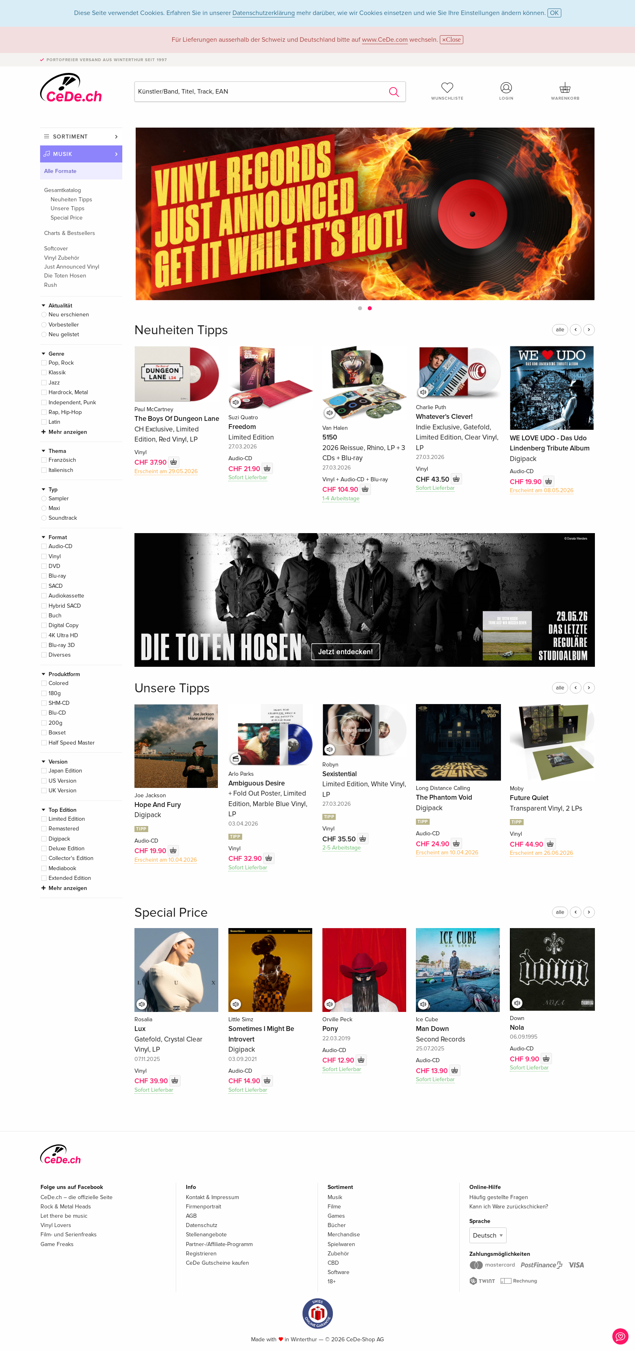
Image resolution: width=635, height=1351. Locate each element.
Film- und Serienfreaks (68, 1234)
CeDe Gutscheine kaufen (217, 1262)
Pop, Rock (61, 362)
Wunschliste (447, 91)
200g (55, 722)
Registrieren (201, 1253)
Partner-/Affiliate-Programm (219, 1244)
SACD (56, 586)
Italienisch (61, 470)
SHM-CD (59, 703)
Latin (54, 421)
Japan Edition (65, 770)
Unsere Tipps (68, 208)
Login (506, 91)
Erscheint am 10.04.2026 (165, 859)
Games (336, 1215)
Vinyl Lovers (55, 1225)
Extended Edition (70, 878)
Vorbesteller (64, 324)
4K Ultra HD (63, 635)
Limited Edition (67, 818)
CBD (333, 1262)
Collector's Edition (71, 858)
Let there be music (63, 1215)
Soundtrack (63, 517)
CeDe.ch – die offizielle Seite (76, 1197)
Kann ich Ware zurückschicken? (508, 1206)
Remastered (64, 828)
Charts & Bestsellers (69, 233)
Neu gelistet (64, 334)
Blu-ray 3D (62, 645)
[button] (360, 308)
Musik (62, 154)
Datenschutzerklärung (263, 13)
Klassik (57, 372)
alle (560, 330)
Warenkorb (565, 91)
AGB (191, 1215)
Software (338, 1272)
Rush (50, 285)
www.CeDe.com (385, 40)
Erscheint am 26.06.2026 (541, 852)
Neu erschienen (69, 314)
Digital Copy (64, 625)
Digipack (59, 838)
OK (554, 13)
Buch (55, 615)
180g (55, 693)
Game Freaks (57, 1244)
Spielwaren (341, 1244)
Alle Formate (60, 171)
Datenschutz (201, 1225)
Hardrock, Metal (68, 392)
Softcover (56, 248)
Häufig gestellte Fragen (498, 1197)
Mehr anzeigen (68, 432)
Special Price (67, 217)
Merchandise (344, 1234)
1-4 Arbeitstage (341, 498)
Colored (58, 683)
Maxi (54, 508)
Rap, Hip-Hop (65, 412)
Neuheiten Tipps (71, 199)
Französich (62, 460)
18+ (332, 1281)
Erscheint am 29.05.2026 (166, 471)
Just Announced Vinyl (71, 266)
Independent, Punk (72, 402)
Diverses (60, 654)
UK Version (63, 790)
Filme (334, 1206)
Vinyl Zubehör (61, 257)
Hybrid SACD (65, 605)
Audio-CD (60, 546)
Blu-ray (57, 575)
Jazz (54, 382)
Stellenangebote (206, 1234)
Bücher (337, 1225)
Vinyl (55, 556)
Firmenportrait (203, 1206)
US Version (63, 780)
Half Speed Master (72, 742)
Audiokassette (66, 595)
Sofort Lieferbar (247, 477)
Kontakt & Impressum (212, 1197)
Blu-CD (57, 712)
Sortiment (70, 136)
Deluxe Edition (67, 848)
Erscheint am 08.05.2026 (541, 490)
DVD (54, 566)
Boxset (57, 732)
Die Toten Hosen (65, 275)
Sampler (59, 498)
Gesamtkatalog (62, 190)
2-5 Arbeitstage (341, 847)
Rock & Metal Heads (65, 1206)
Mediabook (62, 868)
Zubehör (338, 1253)
